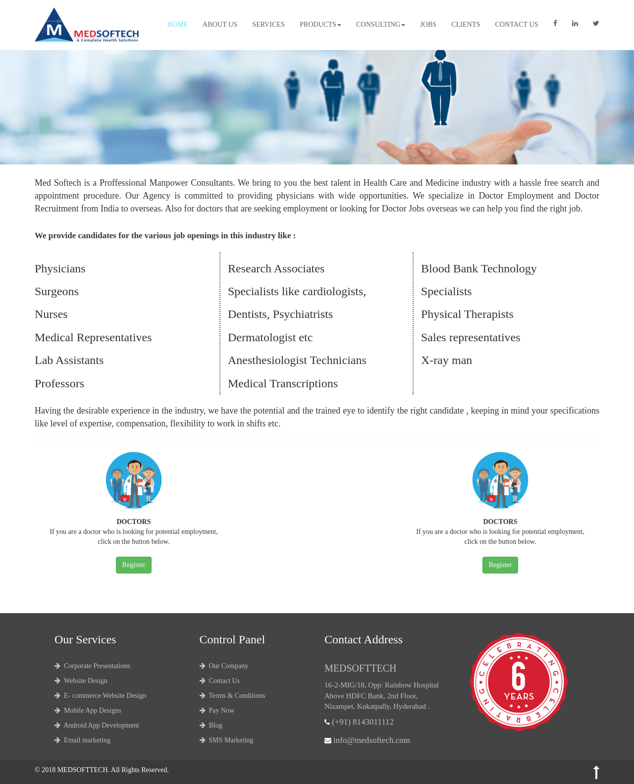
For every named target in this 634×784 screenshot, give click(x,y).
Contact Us (516, 24)
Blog (211, 725)
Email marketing (82, 740)
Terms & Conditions (232, 695)
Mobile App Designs (87, 710)
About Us (220, 24)
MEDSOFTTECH (82, 770)
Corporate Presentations (92, 666)
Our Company (224, 666)
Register (134, 565)
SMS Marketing (227, 740)
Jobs (428, 24)
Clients (465, 24)
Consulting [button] (380, 24)
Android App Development (96, 725)
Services (268, 24)
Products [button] (320, 24)
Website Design (80, 680)
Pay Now (217, 710)
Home (177, 24)
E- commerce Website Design (100, 695)
